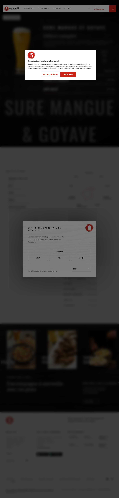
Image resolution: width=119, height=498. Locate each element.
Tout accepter (68, 74)
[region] (60, 65)
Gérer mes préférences (50, 74)
